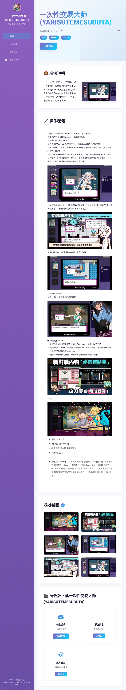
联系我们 (61, 674)
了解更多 (99, 636)
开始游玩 (49, 46)
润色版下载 (61, 636)
